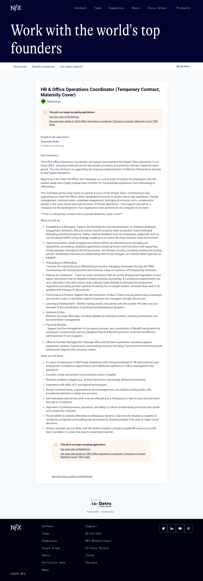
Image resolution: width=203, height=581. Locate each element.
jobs (20, 66)
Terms (90, 555)
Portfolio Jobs (53, 562)
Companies (116, 8)
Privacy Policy (97, 548)
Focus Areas (158, 8)
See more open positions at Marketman (72, 476)
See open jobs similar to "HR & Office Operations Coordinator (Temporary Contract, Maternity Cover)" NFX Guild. (103, 123)
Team (97, 8)
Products (184, 8)
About (136, 8)
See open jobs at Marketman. (64, 117)
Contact (91, 562)
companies (43, 66)
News (45, 569)
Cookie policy (108, 512)
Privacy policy (93, 512)
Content (80, 8)
